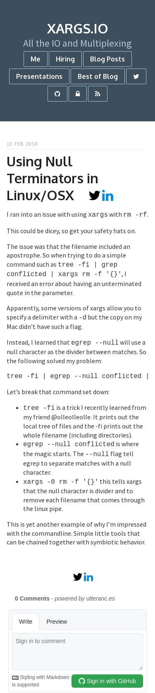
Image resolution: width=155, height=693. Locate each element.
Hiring (65, 59)
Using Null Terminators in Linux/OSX (52, 178)
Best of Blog (98, 76)
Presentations (39, 76)
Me (36, 59)
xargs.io (77, 28)
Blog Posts (107, 59)
